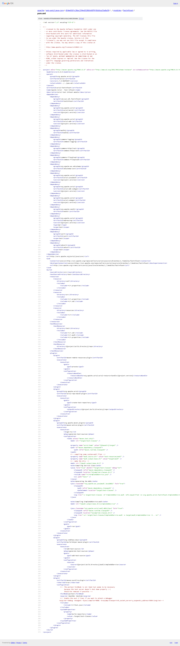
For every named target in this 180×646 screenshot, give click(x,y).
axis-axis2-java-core (55, 10)
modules (117, 10)
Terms (25, 643)
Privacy (18, 643)
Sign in (175, 3)
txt (171, 643)
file (81, 18)
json (176, 643)
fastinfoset (128, 10)
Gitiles (13, 643)
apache (40, 10)
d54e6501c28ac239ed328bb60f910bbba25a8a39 (87, 10)
